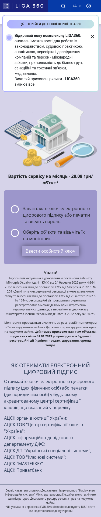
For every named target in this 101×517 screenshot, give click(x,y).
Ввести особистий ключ (50, 251)
